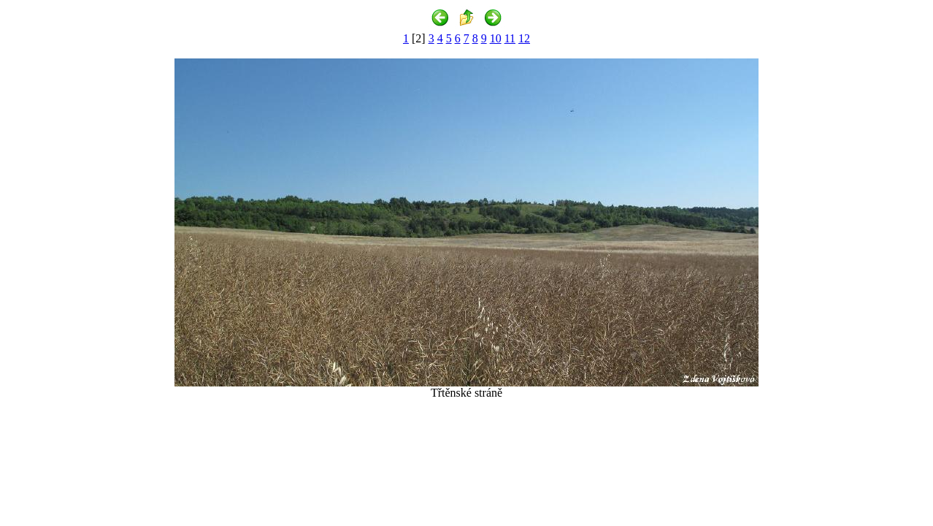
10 (496, 38)
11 (509, 38)
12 (524, 38)
